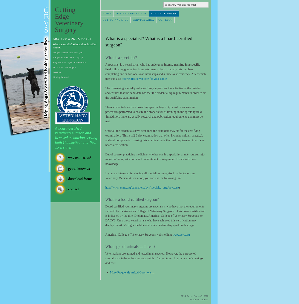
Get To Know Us (116, 19)
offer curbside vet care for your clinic (144, 78)
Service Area (143, 19)
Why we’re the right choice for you (69, 62)
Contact (165, 19)
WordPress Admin (199, 299)
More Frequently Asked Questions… (132, 272)
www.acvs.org (181, 234)
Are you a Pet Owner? (72, 38)
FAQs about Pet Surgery (64, 67)
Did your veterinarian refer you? (68, 52)
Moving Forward (61, 77)
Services (57, 72)
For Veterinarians (131, 13)
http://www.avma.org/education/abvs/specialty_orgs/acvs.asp (142, 187)
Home (107, 13)
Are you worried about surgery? (68, 57)
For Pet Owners (164, 13)
